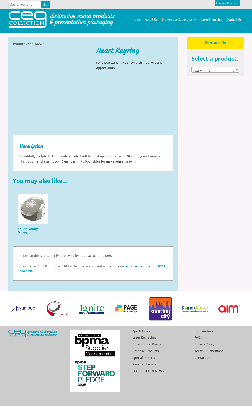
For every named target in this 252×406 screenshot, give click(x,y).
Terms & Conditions (208, 351)
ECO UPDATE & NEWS (148, 371)
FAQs (198, 337)
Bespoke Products (145, 351)
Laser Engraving (211, 19)
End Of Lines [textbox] (214, 71)
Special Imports (143, 358)
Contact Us (234, 19)
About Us (151, 19)
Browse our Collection (179, 19)
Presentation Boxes (146, 344)
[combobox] (215, 70)
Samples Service (144, 364)
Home (137, 19)
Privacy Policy (204, 344)
